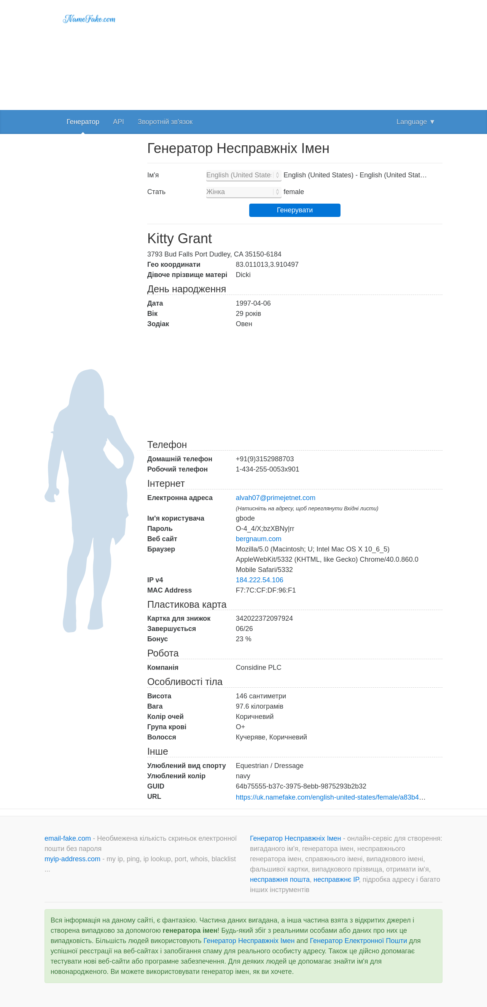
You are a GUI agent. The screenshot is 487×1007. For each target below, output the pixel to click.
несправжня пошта (280, 879)
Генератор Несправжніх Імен (296, 838)
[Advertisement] (294, 53)
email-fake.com (69, 838)
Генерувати (295, 210)
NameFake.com (89, 19)
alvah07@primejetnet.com (275, 498)
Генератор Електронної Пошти (358, 941)
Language (416, 122)
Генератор (83, 122)
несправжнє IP (336, 879)
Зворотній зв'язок (165, 122)
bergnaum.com (259, 539)
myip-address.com (72, 859)
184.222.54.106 (259, 580)
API (118, 122)
